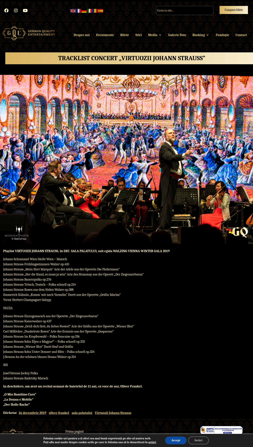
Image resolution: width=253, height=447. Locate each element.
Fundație (222, 35)
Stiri (138, 35)
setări (152, 442)
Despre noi (82, 35)
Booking (200, 35)
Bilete (124, 35)
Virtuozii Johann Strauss (113, 413)
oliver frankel (59, 413)
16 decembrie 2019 (32, 413)
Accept (175, 440)
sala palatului (82, 413)
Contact (241, 35)
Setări (198, 440)
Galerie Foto (177, 35)
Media (155, 35)
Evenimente (105, 35)
